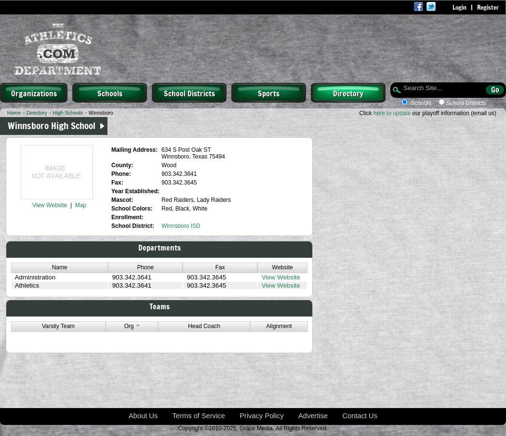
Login (459, 7)
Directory (348, 93)
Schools (109, 93)
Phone (145, 267)
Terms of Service (199, 416)
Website (282, 267)
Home (14, 113)
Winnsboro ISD (180, 226)
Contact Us (360, 416)
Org (131, 326)
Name (59, 267)
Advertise (313, 416)
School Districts (189, 93)
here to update (392, 113)
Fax (220, 267)
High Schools (68, 113)
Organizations (34, 93)
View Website (49, 205)
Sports (269, 93)
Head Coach (204, 326)
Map (80, 205)
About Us (143, 416)
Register (488, 7)
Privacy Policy (261, 416)
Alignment (279, 326)
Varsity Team (58, 326)
